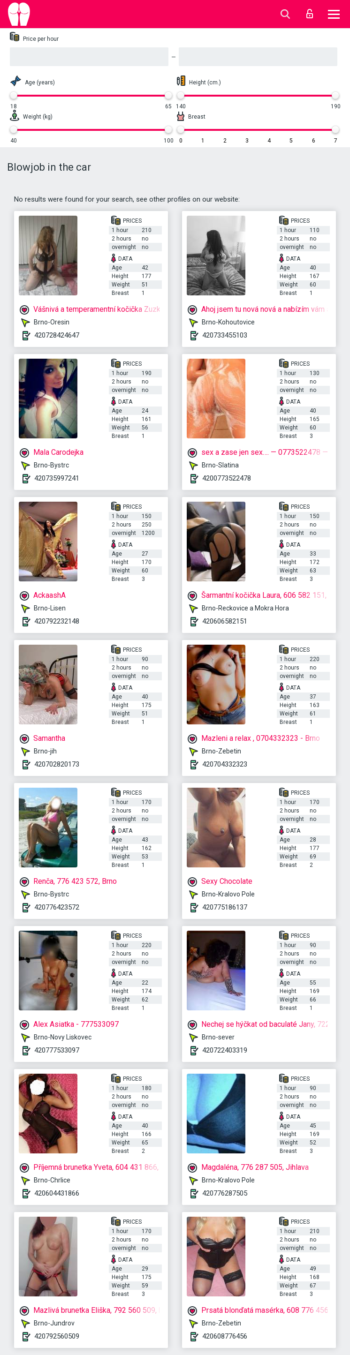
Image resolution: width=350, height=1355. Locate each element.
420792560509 (56, 1336)
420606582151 (224, 621)
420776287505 (224, 1193)
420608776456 (224, 1336)
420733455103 (224, 335)
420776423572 (56, 907)
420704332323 (224, 764)
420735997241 (56, 478)
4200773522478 (226, 478)
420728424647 (56, 335)
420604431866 (56, 1193)
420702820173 (56, 764)
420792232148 (56, 621)
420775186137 (224, 907)
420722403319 (224, 1050)
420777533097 (56, 1050)
